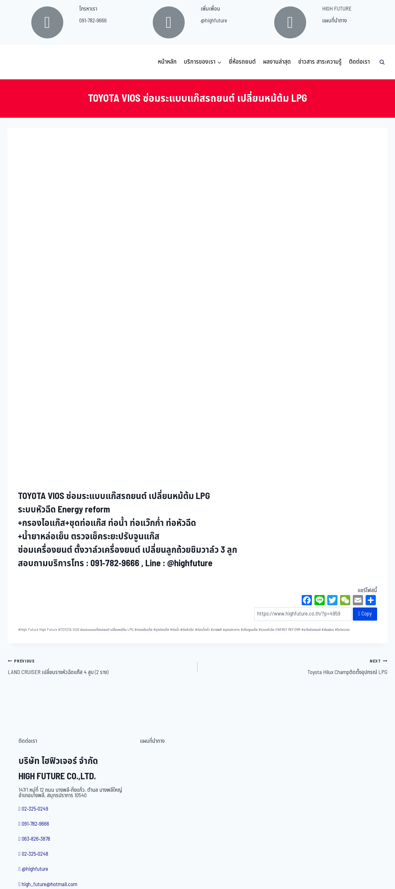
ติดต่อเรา (359, 62)
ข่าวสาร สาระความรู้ (320, 62)
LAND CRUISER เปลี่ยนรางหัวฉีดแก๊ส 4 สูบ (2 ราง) (100, 667)
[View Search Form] (381, 62)
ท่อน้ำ (174, 629)
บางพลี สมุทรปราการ (225, 629)
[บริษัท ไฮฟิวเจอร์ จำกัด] (22, 62)
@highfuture (214, 21)
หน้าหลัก (167, 62)
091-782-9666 (93, 21)
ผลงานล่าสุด (277, 62)
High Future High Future (37, 629)
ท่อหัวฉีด (187, 629)
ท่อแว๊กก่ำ (202, 629)
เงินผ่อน (327, 629)
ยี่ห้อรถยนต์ (242, 62)
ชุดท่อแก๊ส (161, 629)
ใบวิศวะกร (342, 629)
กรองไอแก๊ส (143, 629)
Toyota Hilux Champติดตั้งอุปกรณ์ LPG (295, 667)
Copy (365, 614)
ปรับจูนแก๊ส (249, 629)
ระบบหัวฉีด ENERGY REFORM (279, 629)
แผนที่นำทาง (334, 21)
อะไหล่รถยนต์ (311, 629)
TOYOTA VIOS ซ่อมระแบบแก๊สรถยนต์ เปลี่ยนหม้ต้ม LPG (96, 629)
